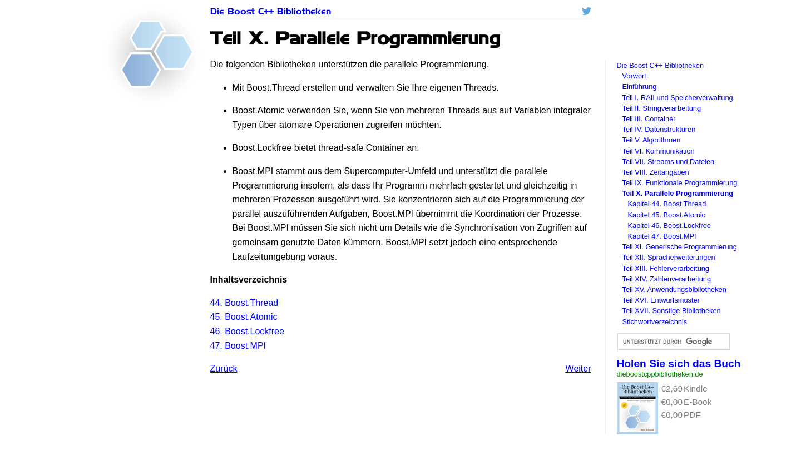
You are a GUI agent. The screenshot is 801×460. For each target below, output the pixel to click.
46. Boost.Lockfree (247, 331)
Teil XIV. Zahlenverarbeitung (666, 279)
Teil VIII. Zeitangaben (655, 172)
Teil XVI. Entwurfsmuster (661, 300)
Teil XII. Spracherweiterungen (668, 257)
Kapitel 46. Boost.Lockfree (669, 225)
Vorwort (634, 76)
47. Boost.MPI (238, 345)
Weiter (578, 368)
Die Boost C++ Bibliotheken (270, 11)
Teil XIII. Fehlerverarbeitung (665, 268)
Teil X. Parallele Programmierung (678, 193)
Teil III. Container (649, 119)
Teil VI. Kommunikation (658, 151)
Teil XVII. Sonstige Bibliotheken (671, 310)
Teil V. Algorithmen (651, 140)
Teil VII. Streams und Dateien (668, 161)
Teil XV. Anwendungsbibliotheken (674, 289)
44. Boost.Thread (244, 303)
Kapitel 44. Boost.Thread (667, 204)
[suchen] (673, 342)
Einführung (639, 86)
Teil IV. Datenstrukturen (659, 129)
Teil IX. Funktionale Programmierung (680, 183)
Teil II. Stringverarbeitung (661, 108)
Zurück (224, 368)
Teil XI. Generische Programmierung (679, 247)
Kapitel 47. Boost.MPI (662, 236)
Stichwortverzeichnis (655, 322)
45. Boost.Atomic (244, 316)
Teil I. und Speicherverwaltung (677, 97)
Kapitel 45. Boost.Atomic (666, 215)
